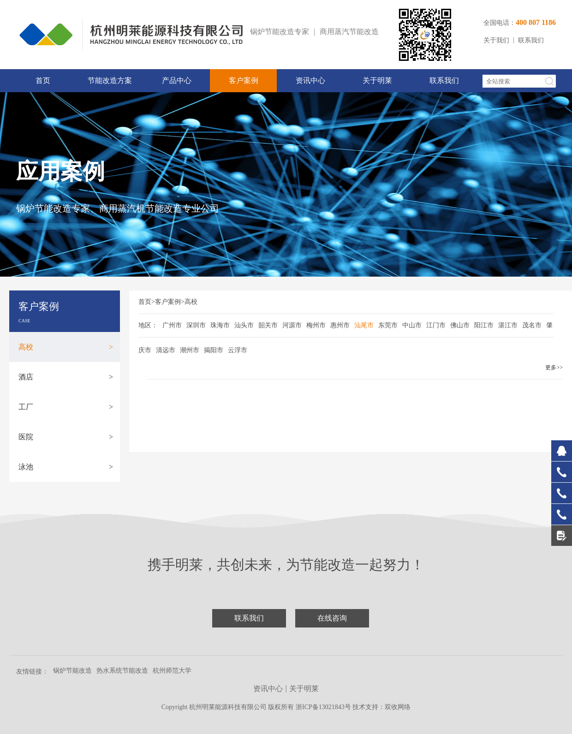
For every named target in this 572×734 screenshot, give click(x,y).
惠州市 (340, 325)
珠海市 (220, 325)
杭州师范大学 (172, 670)
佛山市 (460, 325)
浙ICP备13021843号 (324, 707)
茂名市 (532, 325)
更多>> (554, 367)
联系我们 (531, 40)
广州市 (172, 325)
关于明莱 (377, 80)
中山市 (412, 325)
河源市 (292, 325)
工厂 (65, 407)
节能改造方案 (110, 80)
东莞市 (388, 325)
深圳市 (196, 325)
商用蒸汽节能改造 (349, 32)
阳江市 (484, 325)
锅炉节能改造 (72, 670)
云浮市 (237, 350)
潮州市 (189, 350)
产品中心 (176, 80)
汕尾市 (364, 325)
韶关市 (268, 325)
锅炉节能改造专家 (279, 32)
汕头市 (244, 325)
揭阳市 (213, 350)
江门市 (436, 325)
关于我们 (496, 40)
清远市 (165, 350)
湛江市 (508, 325)
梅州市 (316, 325)
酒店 (65, 377)
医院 (65, 437)
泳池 (65, 467)
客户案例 (243, 80)
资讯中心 (310, 80)
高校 (65, 347)
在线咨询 (332, 618)
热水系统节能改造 (122, 670)
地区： (148, 325)
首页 (43, 80)
